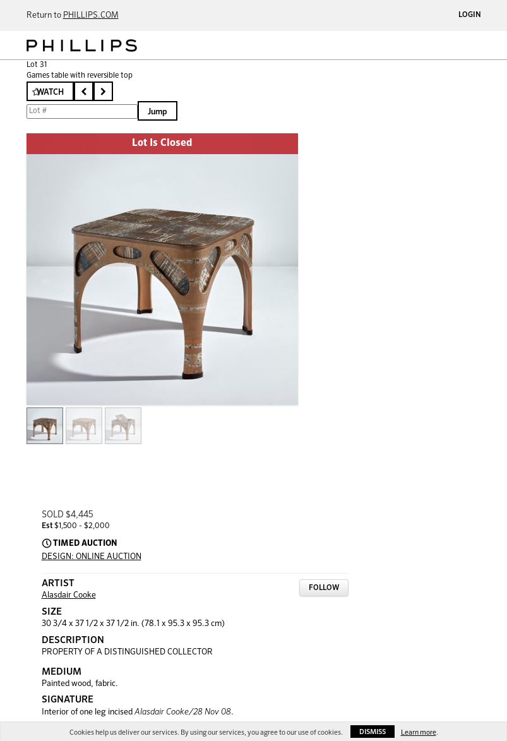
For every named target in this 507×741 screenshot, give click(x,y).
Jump (157, 112)
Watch (50, 92)
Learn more (418, 732)
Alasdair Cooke (69, 595)
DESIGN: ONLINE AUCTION (91, 557)
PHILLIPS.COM (91, 15)
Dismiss (372, 731)
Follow (324, 588)
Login (469, 15)
